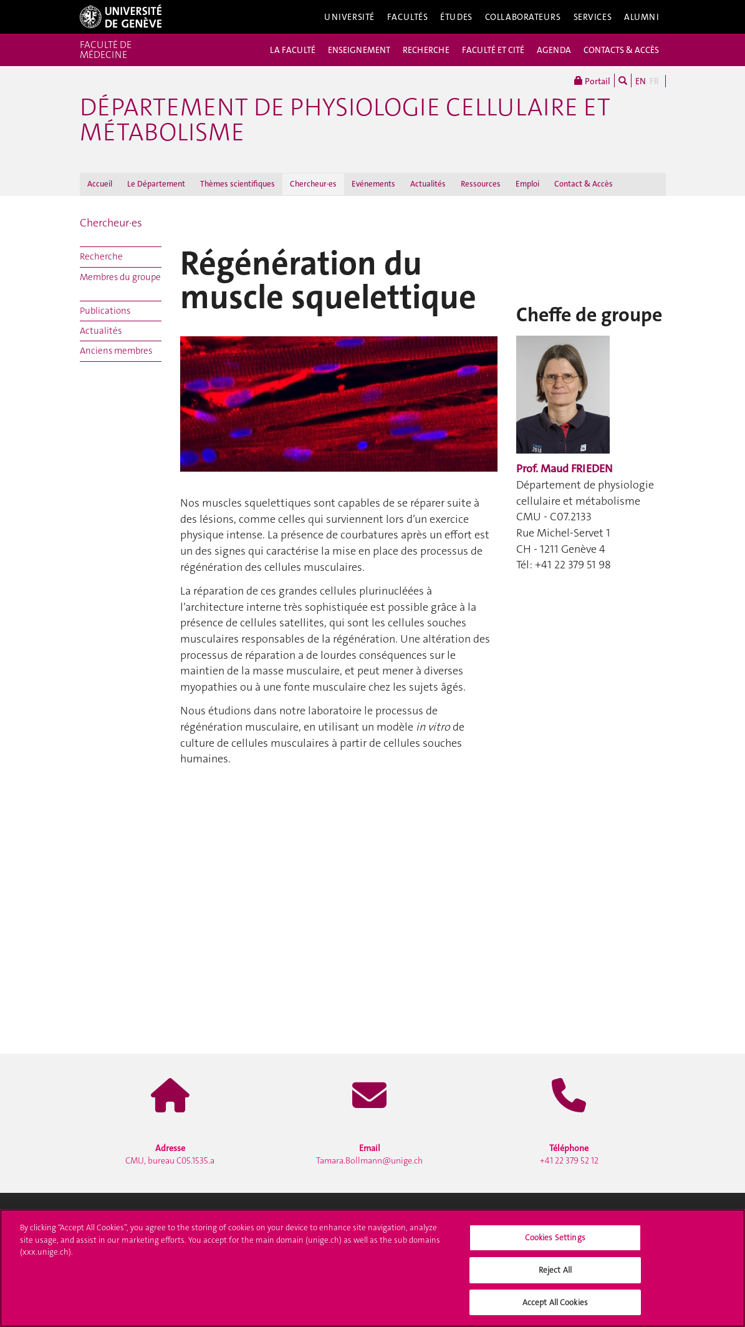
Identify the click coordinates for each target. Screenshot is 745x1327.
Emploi (527, 183)
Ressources (481, 183)
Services (593, 16)
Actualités (428, 183)
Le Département (156, 183)
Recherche (101, 256)
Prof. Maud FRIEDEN (564, 468)
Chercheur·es (313, 183)
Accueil (99, 183)
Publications (105, 310)
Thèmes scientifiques (237, 183)
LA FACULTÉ (292, 50)
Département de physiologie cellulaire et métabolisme (345, 120)
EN (640, 81)
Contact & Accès (583, 183)
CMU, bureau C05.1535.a (169, 1154)
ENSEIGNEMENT (359, 50)
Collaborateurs (523, 16)
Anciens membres (116, 350)
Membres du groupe (120, 277)
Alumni (641, 16)
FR (654, 81)
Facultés (407, 16)
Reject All (555, 1273)
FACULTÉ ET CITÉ (493, 50)
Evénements (373, 183)
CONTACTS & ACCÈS (621, 50)
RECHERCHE (426, 50)
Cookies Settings (555, 1240)
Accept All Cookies (555, 1305)
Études (456, 16)
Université (349, 16)
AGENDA (554, 50)
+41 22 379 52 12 (569, 1154)
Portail (592, 80)
